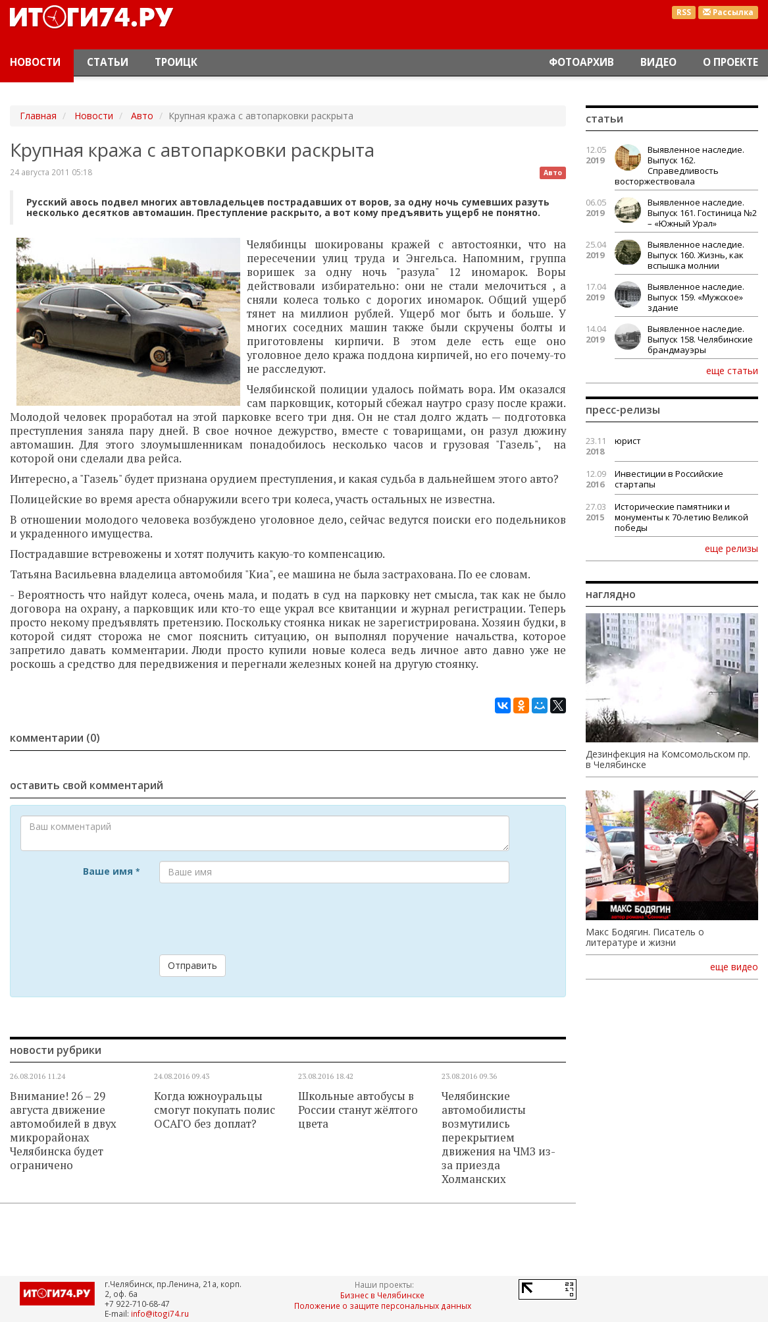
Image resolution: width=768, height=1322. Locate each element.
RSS (684, 12)
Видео (658, 62)
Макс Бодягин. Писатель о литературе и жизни (645, 937)
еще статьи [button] (732, 370)
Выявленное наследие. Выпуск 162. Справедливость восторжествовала (679, 165)
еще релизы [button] (731, 548)
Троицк (176, 62)
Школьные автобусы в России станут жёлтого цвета (358, 1110)
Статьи (107, 62)
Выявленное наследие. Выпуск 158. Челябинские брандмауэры (700, 339)
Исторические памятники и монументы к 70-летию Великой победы (681, 517)
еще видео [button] (734, 967)
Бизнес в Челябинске (382, 1295)
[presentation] (259, 919)
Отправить (192, 965)
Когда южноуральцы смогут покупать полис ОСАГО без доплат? (214, 1110)
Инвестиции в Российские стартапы (669, 479)
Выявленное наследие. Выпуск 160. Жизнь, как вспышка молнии (696, 254)
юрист (628, 441)
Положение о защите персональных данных (382, 1305)
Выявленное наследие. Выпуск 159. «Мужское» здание (696, 297)
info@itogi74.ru (160, 1313)
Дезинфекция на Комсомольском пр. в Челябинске (668, 759)
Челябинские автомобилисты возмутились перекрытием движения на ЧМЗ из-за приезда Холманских (498, 1137)
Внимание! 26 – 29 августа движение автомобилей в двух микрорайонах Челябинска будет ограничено (63, 1130)
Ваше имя (111, 871)
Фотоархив (581, 62)
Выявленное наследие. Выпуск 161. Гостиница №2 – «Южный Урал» (702, 212)
